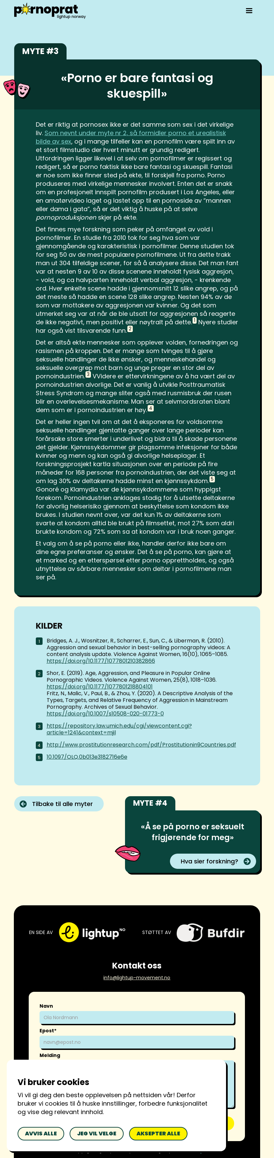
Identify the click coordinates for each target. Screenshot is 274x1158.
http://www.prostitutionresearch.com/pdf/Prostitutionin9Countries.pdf (141, 745)
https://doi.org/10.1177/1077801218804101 (100, 686)
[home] (50, 11)
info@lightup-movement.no (136, 977)
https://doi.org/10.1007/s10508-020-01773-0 (105, 714)
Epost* (48, 1030)
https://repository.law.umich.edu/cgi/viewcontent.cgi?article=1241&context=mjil (119, 729)
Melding (50, 1055)
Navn (46, 1006)
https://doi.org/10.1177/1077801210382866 (101, 661)
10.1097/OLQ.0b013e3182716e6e (87, 757)
